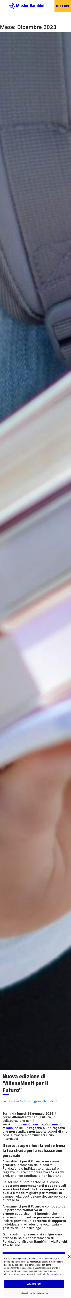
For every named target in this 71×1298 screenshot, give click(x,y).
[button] (69, 1256)
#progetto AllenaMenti (42, 1101)
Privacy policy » (54, 1274)
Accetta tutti (34, 1283)
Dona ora (63, 6)
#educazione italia (15, 1101)
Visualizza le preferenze (34, 1293)
